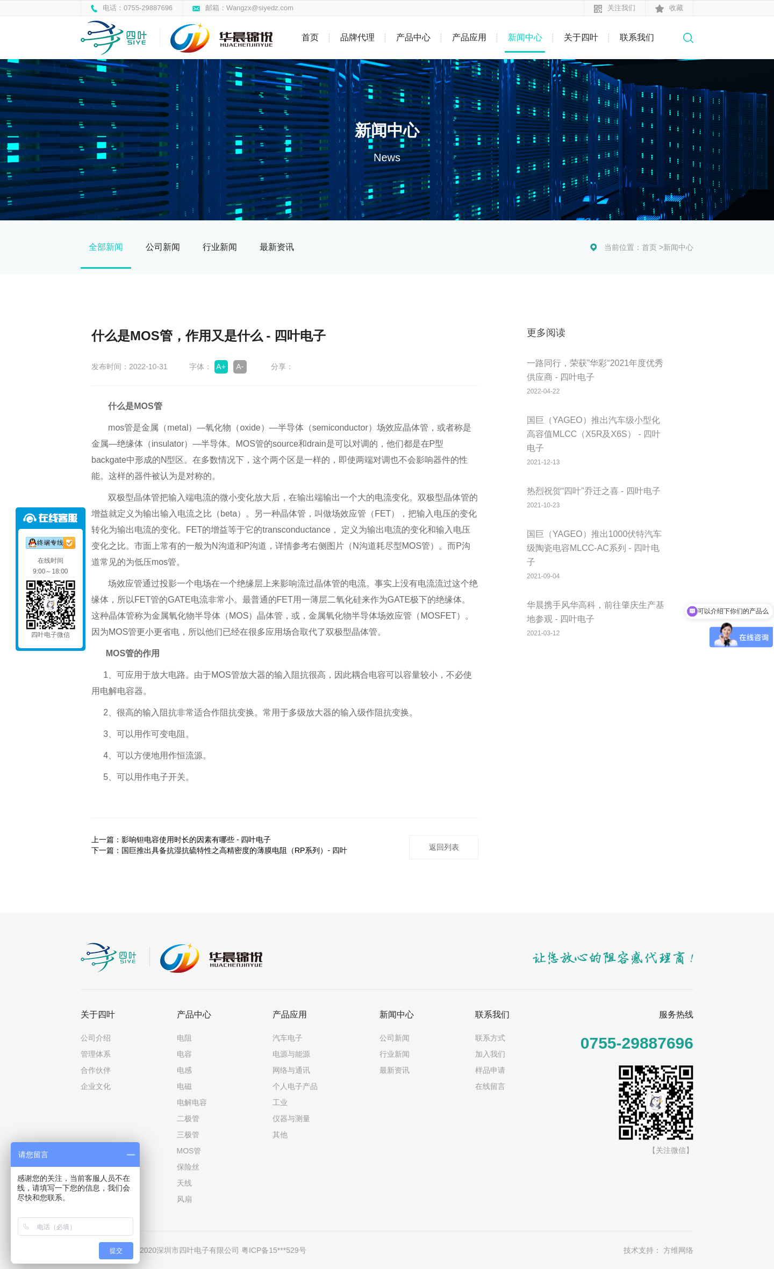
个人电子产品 (295, 1085)
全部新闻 (106, 247)
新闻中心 (525, 37)
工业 (280, 1101)
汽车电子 (288, 1037)
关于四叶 (581, 37)
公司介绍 (96, 1037)
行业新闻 (220, 247)
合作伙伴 (96, 1069)
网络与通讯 (291, 1069)
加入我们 (490, 1053)
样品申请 (490, 1069)
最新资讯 (277, 247)
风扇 (184, 1198)
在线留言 (490, 1085)
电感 (184, 1069)
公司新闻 (163, 247)
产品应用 (469, 37)
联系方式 (490, 1037)
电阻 (184, 1037)
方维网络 (678, 1249)
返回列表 (443, 846)
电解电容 (192, 1101)
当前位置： (623, 247)
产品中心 (413, 37)
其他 (280, 1133)
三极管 (188, 1133)
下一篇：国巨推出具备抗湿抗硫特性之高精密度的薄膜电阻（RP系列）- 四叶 (219, 850)
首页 (310, 37)
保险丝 (188, 1166)
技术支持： (642, 1249)
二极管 (188, 1117)
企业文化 (96, 1085)
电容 (184, 1053)
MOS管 (189, 1149)
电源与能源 (291, 1053)
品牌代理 (357, 37)
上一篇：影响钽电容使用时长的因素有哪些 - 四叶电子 (181, 839)
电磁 (184, 1085)
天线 (184, 1182)
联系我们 (637, 37)
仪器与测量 (291, 1117)
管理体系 (96, 1053)
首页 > (652, 247)
